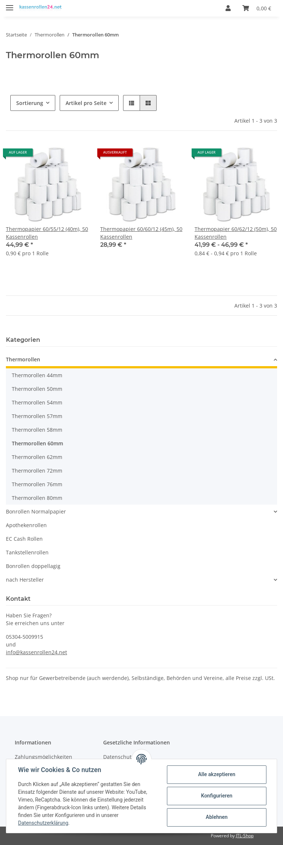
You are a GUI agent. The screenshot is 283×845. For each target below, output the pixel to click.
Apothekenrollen (26, 525)
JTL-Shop (245, 835)
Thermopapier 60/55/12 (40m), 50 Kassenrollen (47, 232)
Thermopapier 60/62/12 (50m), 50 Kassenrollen (236, 232)
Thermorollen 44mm (37, 375)
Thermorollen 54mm (37, 402)
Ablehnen (216, 817)
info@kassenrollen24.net (36, 652)
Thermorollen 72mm (37, 470)
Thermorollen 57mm (37, 416)
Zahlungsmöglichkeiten (43, 756)
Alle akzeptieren (216, 774)
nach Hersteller (25, 579)
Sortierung (29, 102)
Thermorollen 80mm (37, 497)
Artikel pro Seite (86, 102)
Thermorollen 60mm (37, 443)
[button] (228, 8)
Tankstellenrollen (27, 552)
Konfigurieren (216, 796)
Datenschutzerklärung (43, 823)
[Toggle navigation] (9, 4)
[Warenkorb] (257, 8)
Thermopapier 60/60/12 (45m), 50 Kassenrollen (141, 232)
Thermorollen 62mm (37, 456)
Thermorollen (23, 359)
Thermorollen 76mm (37, 484)
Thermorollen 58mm (37, 429)
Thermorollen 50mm (37, 388)
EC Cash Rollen (24, 538)
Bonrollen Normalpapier (36, 511)
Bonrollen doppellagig (33, 565)
